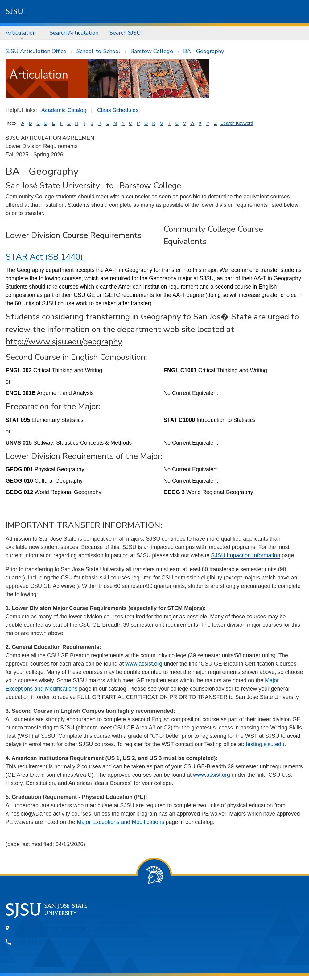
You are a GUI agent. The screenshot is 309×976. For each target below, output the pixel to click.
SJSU (14, 11)
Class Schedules (117, 110)
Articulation (21, 32)
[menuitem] (22, 33)
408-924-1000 (34, 941)
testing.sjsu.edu (265, 744)
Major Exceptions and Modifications (120, 822)
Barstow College (151, 51)
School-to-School (98, 51)
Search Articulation (74, 32)
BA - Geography (203, 51)
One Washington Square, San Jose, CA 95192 (72, 928)
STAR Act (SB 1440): (45, 257)
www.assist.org (143, 664)
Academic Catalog (63, 110)
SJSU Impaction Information (245, 555)
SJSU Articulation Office (36, 51)
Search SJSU (125, 32)
